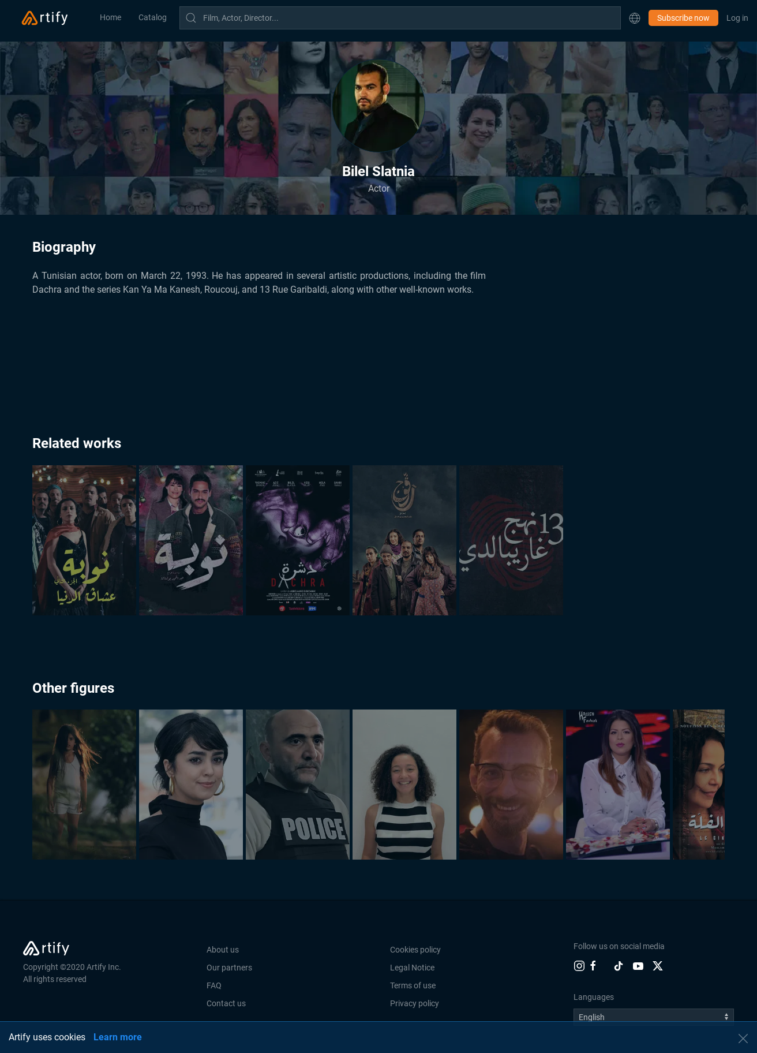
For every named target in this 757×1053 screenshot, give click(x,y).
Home (110, 17)
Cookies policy (415, 949)
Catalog (152, 17)
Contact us (226, 1003)
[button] (634, 18)
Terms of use (413, 985)
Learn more (117, 1037)
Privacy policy (414, 1003)
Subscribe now (683, 18)
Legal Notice (412, 967)
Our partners (229, 967)
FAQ (214, 985)
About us (223, 949)
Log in (737, 18)
